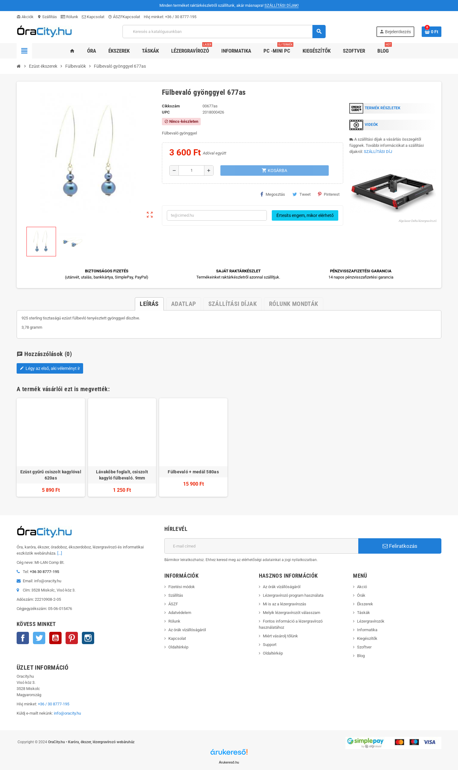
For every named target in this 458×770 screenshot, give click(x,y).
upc (166, 112)
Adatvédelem (179, 612)
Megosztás (272, 194)
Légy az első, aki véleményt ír (50, 368)
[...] (59, 553)
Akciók (25, 16)
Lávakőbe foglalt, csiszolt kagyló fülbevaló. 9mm (122, 474)
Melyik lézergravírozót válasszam (291, 612)
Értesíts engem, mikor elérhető (305, 215)
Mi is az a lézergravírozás (284, 604)
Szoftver (364, 647)
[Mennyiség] (191, 170)
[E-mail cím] (261, 546)
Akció (362, 586)
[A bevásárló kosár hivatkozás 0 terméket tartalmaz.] (431, 31)
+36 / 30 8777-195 (180, 16)
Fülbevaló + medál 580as (193, 471)
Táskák (363, 612)
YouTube (55, 638)
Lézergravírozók (370, 621)
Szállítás (47, 16)
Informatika (367, 630)
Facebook (23, 638)
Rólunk (69, 16)
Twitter (39, 638)
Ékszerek (365, 604)
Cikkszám (171, 106)
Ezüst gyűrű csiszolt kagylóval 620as (50, 474)
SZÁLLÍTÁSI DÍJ (378, 151)
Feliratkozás (400, 546)
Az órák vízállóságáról (187, 630)
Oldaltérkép (178, 647)
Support (269, 644)
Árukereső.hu (229, 762)
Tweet (301, 194)
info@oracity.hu (67, 713)
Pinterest (328, 194)
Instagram (88, 638)
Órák (361, 595)
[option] (50, 447)
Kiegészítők (367, 638)
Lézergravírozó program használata (293, 595)
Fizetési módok (181, 586)
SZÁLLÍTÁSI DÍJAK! (281, 5)
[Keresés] (224, 31)
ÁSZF (115, 16)
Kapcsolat (93, 16)
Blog (361, 655)
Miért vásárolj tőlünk (280, 636)
